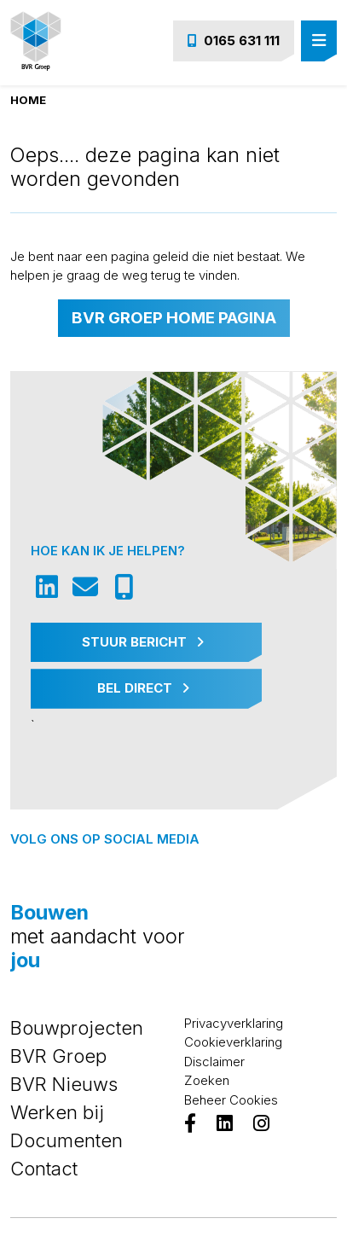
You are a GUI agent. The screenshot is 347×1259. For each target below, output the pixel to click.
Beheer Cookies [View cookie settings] (231, 1100)
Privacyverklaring (233, 1023)
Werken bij (57, 1112)
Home (28, 100)
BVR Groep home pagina (174, 318)
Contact (44, 1168)
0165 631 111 (234, 40)
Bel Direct (143, 688)
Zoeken (206, 1080)
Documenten (66, 1140)
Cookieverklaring (233, 1042)
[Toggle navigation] (319, 41)
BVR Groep (58, 1056)
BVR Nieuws (64, 1084)
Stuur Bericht (143, 642)
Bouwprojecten (76, 1028)
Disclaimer (214, 1061)
